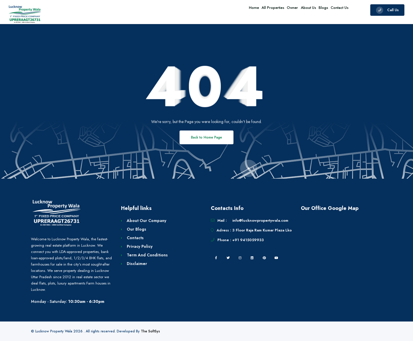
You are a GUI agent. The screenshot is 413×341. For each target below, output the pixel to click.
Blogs (316, 10)
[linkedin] (252, 258)
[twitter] (228, 258)
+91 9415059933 (248, 240)
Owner (275, 10)
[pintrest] (264, 258)
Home (228, 10)
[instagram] (240, 258)
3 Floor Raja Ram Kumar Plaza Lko (262, 230)
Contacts (135, 238)
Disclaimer (137, 263)
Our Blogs (136, 229)
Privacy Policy (140, 246)
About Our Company (146, 220)
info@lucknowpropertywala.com (260, 220)
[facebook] (216, 258)
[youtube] (276, 258)
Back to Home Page (206, 137)
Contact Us (337, 10)
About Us (296, 10)
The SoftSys (150, 331)
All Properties (251, 10)
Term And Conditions (147, 255)
